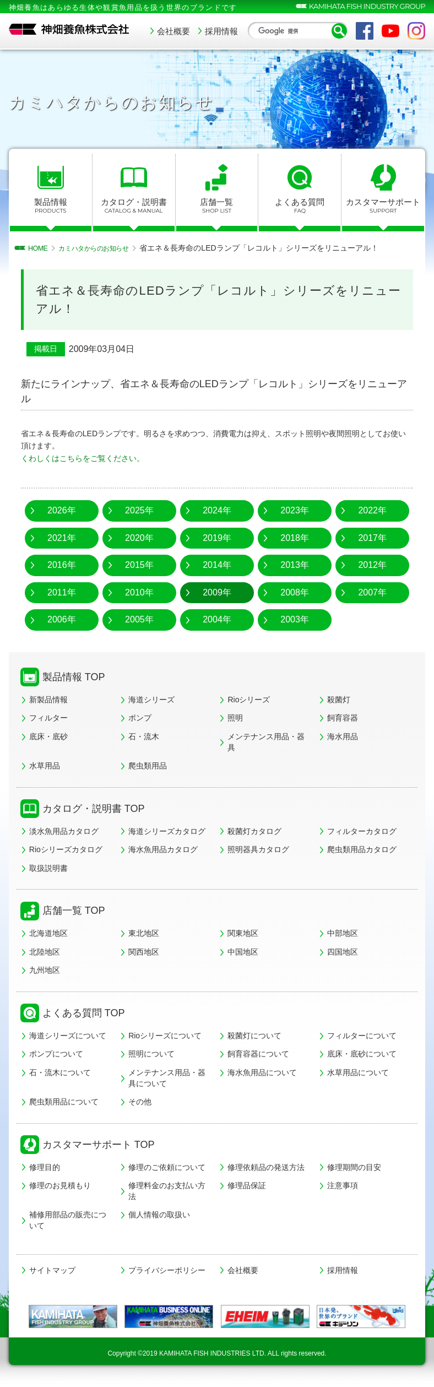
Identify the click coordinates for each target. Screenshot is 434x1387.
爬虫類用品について (64, 1101)
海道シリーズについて (67, 1035)
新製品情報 (48, 699)
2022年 (372, 510)
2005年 (139, 619)
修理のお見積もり (60, 1185)
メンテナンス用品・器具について (166, 1078)
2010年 (139, 592)
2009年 (217, 592)
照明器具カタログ (258, 849)
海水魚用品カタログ (163, 849)
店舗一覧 (217, 206)
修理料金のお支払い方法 (166, 1191)
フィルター (48, 717)
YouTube (390, 31)
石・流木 (143, 736)
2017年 (372, 538)
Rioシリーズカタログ (65, 849)
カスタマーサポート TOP (98, 1144)
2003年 (294, 619)
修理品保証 (246, 1185)
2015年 (139, 565)
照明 (235, 717)
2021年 (61, 538)
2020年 (139, 538)
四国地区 (342, 951)
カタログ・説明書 (134, 206)
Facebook (364, 31)
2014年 (217, 565)
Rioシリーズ (248, 699)
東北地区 (143, 933)
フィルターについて (362, 1035)
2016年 (61, 565)
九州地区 (44, 970)
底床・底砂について (362, 1053)
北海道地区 (48, 933)
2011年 (61, 592)
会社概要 (173, 31)
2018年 (294, 538)
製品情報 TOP (73, 676)
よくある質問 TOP (83, 1012)
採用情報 (221, 31)
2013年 (294, 565)
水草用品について (358, 1072)
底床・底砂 (48, 736)
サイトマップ (52, 1270)
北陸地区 (44, 951)
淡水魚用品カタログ (64, 831)
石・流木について (60, 1072)
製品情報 (50, 206)
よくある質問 (299, 206)
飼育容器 (342, 717)
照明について (151, 1053)
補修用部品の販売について (67, 1220)
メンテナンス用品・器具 (266, 742)
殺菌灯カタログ (254, 831)
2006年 (61, 619)
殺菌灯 (338, 699)
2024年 (217, 510)
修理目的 (44, 1167)
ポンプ (139, 717)
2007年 (372, 592)
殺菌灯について (254, 1035)
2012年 (372, 565)
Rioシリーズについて (165, 1035)
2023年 (294, 510)
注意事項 (342, 1185)
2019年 (217, 538)
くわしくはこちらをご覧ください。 (82, 458)
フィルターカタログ (362, 831)
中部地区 (342, 933)
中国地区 (242, 951)
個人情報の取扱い (159, 1214)
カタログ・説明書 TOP (93, 808)
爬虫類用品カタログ (362, 849)
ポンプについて (56, 1053)
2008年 (294, 592)
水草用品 (44, 765)
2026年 (61, 510)
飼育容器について (258, 1053)
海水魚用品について (262, 1072)
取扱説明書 (48, 868)
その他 (139, 1101)
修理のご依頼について (166, 1167)
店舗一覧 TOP (73, 910)
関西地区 (143, 951)
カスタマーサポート (383, 206)
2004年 (217, 619)
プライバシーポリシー (166, 1270)
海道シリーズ (151, 699)
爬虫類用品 (147, 765)
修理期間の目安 (354, 1167)
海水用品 (342, 736)
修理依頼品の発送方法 (266, 1167)
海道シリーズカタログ (166, 831)
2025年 (139, 510)
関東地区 (242, 933)
